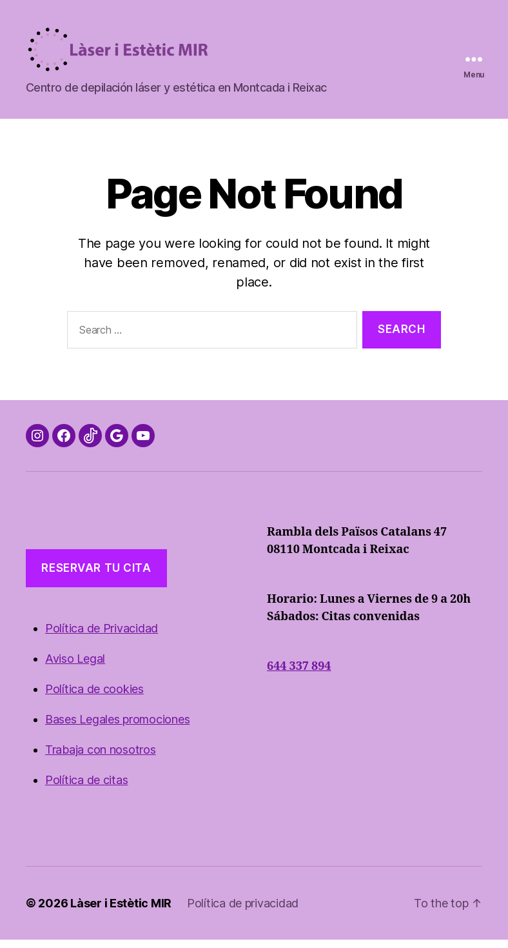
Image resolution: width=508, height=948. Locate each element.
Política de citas (86, 788)
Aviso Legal (75, 667)
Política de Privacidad (101, 636)
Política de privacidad (242, 911)
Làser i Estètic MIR (120, 911)
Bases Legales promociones (117, 727)
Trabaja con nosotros (100, 758)
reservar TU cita (96, 576)
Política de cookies (94, 697)
